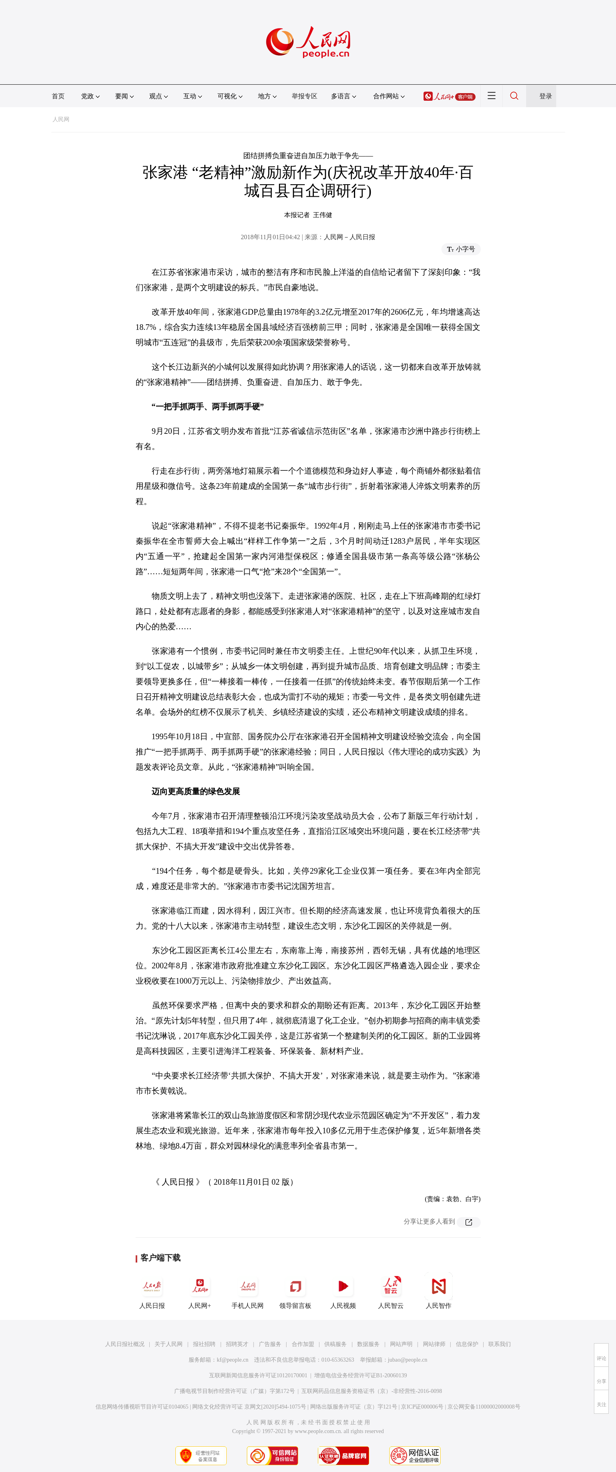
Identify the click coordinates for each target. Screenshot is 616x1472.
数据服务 (368, 1344)
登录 (545, 96)
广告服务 (270, 1344)
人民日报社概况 (124, 1344)
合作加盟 (303, 1344)
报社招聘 (204, 1344)
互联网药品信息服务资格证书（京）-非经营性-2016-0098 (371, 1391)
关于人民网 (169, 1344)
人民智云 (391, 1290)
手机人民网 (248, 1290)
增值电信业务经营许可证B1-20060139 (360, 1375)
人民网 (61, 119)
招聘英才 (237, 1344)
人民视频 (343, 1290)
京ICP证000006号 (422, 1407)
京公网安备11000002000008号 (483, 1407)
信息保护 (467, 1344)
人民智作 (439, 1290)
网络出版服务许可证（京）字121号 (353, 1407)
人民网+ (200, 1290)
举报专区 (304, 96)
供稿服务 (335, 1344)
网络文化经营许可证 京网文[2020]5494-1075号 (249, 1407)
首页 (58, 96)
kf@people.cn (232, 1360)
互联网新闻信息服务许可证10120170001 (258, 1375)
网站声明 (401, 1344)
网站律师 (434, 1344)
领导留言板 (295, 1290)
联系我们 (499, 1344)
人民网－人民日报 (349, 237)
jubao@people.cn (407, 1360)
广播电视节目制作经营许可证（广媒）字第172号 (234, 1391)
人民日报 (152, 1290)
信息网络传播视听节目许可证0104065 (142, 1407)
